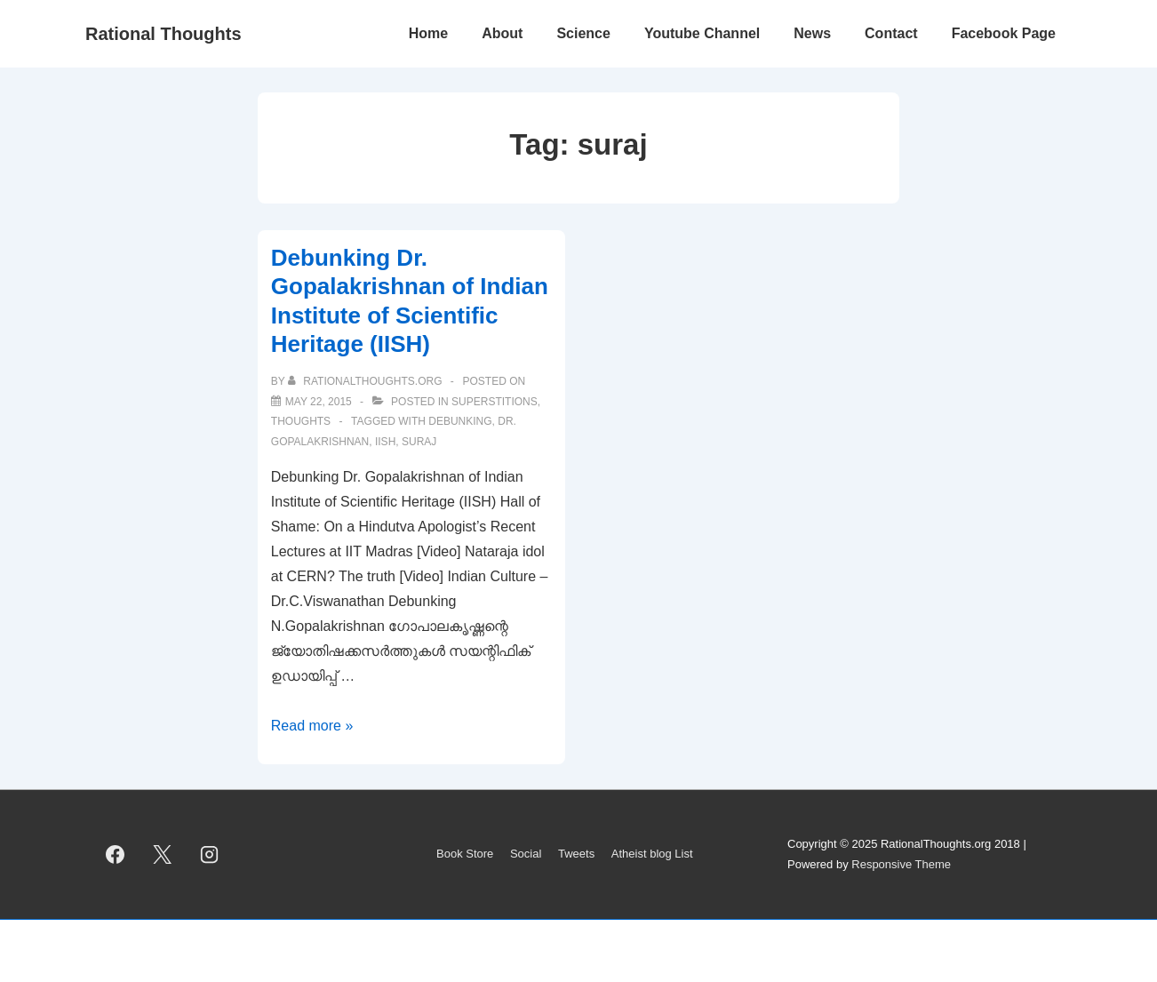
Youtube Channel (702, 33)
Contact (891, 33)
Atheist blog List (652, 853)
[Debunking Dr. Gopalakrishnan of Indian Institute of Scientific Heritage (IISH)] (318, 401)
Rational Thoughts (163, 34)
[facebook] (115, 855)
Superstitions (494, 401)
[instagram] (210, 855)
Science (583, 33)
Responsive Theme (901, 864)
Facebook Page (1004, 33)
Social (525, 853)
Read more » (312, 725)
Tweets (576, 853)
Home (428, 33)
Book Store (464, 853)
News (812, 33)
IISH (385, 441)
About (502, 33)
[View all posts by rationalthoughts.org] (366, 381)
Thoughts (301, 421)
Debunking (459, 421)
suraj (419, 441)
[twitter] (163, 855)
